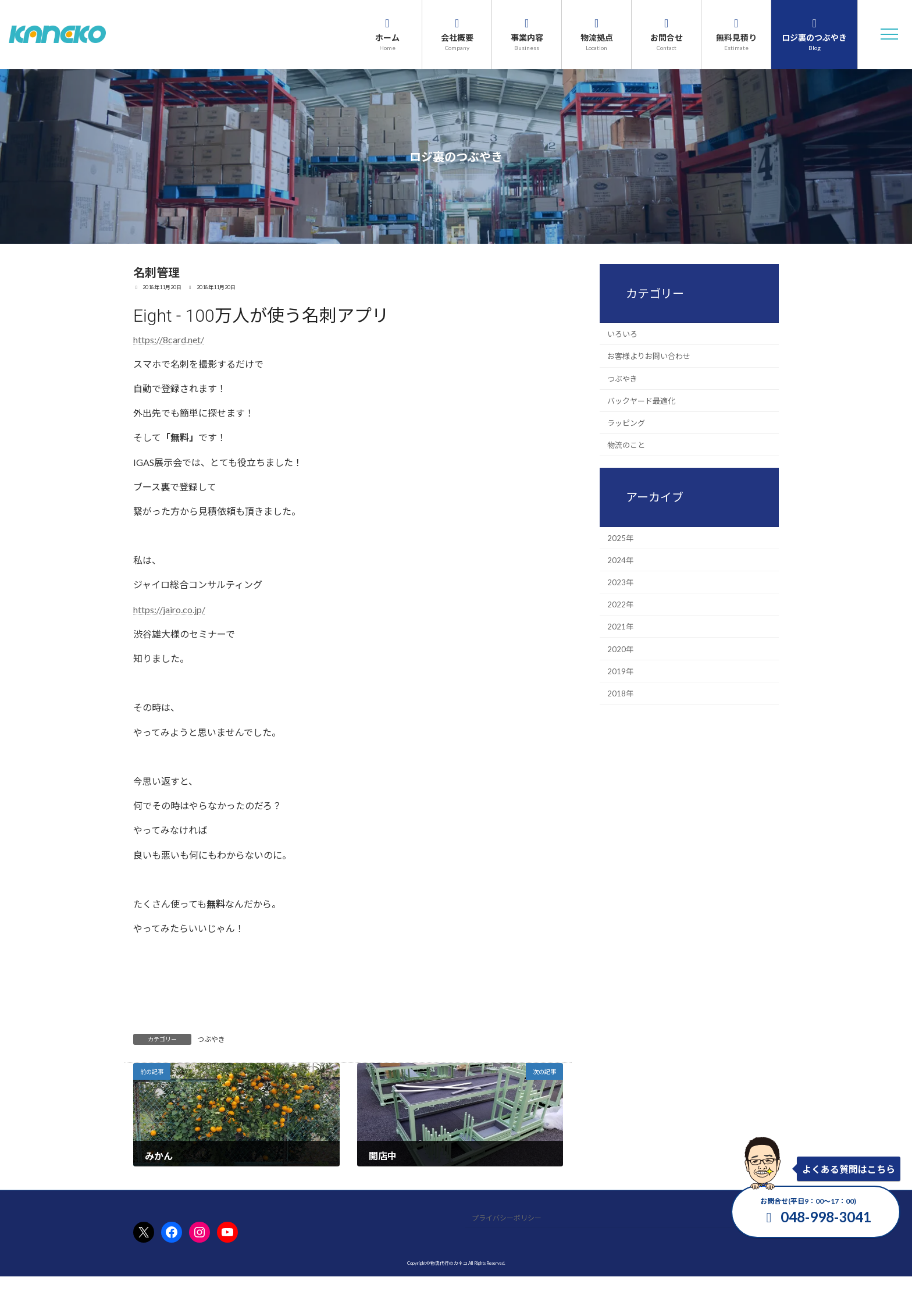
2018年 (620, 693)
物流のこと (626, 445)
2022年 (620, 604)
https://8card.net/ (168, 339)
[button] (889, 34)
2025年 (620, 537)
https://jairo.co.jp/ (169, 609)
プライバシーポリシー (507, 1218)
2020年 (620, 648)
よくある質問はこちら (848, 1169)
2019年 (620, 670)
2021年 (620, 626)
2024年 (620, 559)
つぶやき (211, 1039)
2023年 (620, 582)
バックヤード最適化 (641, 400)
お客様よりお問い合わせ (648, 356)
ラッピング (626, 423)
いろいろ (622, 334)
